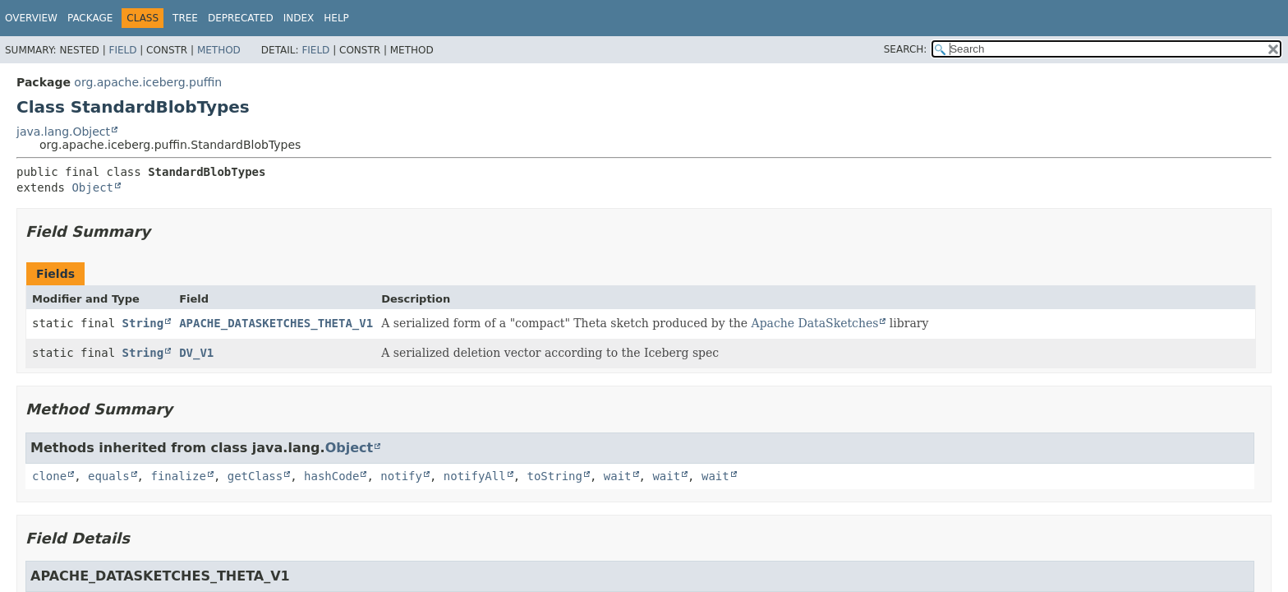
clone (49, 476)
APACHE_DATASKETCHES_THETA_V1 (276, 323)
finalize (177, 476)
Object (92, 187)
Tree (185, 18)
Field (122, 50)
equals (109, 476)
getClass (255, 476)
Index (299, 18)
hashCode (331, 476)
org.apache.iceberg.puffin (148, 82)
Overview (31, 18)
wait (618, 476)
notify (401, 476)
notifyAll (475, 476)
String (143, 323)
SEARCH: (905, 49)
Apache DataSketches (815, 323)
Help (336, 18)
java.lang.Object (63, 131)
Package (90, 18)
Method (219, 50)
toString (554, 476)
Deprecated (241, 18)
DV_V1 (196, 352)
